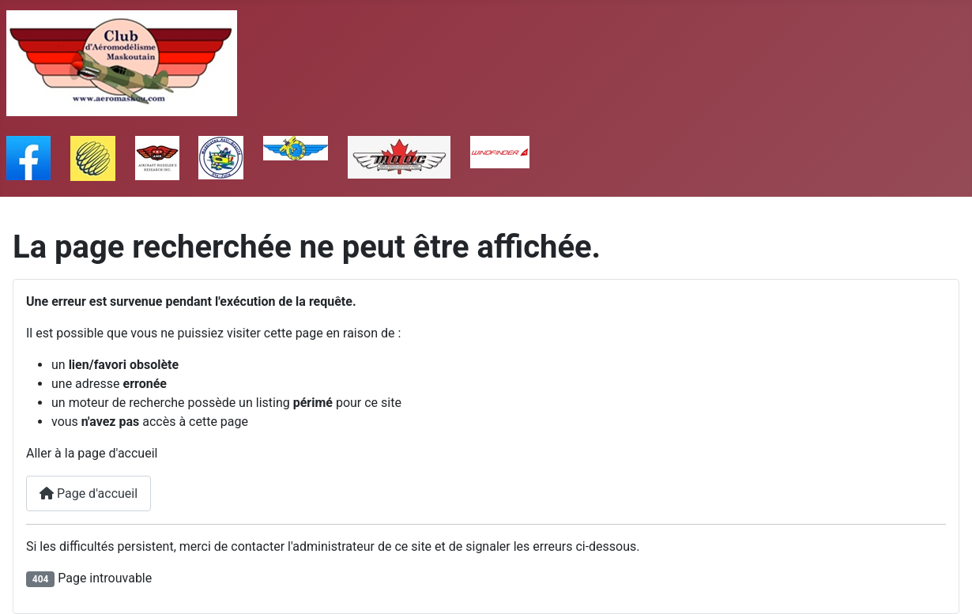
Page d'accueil (89, 493)
